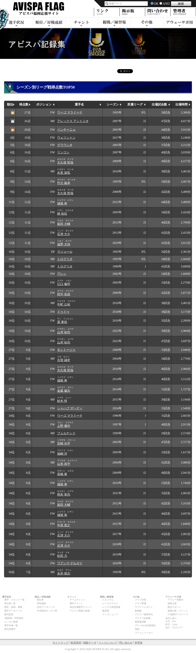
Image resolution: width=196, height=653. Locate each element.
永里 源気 (63, 172)
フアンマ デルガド (69, 563)
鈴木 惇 (62, 401)
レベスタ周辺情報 (111, 607)
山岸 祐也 (63, 332)
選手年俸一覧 (11, 625)
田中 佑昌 (63, 294)
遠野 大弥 (63, 244)
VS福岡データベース (178, 614)
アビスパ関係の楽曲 (80, 610)
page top (169, 589)
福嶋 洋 (62, 453)
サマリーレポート (144, 607)
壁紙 (137, 629)
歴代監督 (8, 614)
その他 (147, 22)
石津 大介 (63, 234)
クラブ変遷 (140, 603)
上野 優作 (63, 425)
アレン (61, 273)
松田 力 (62, 556)
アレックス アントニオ (73, 121)
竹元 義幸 (63, 183)
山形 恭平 (63, 464)
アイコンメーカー (144, 633)
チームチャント (77, 599)
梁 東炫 (62, 322)
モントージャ (66, 349)
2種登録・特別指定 (13, 618)
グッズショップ (110, 614)
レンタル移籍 (11, 621)
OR (156, 3)
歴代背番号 (10, 629)
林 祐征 (62, 213)
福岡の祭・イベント (178, 610)
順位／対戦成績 (49, 22)
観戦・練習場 (114, 22)
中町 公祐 (63, 304)
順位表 (40, 599)
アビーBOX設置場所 (145, 625)
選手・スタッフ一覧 (14, 599)
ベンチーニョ (66, 129)
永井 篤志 (63, 573)
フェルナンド (66, 433)
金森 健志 (63, 390)
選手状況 (16, 22)
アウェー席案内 (175, 599)
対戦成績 (41, 603)
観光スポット (174, 607)
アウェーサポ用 (179, 22)
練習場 (105, 610)
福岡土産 (172, 603)
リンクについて (108, 642)
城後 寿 (62, 203)
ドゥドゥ (63, 311)
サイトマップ (60, 642)
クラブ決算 (140, 599)
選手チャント (76, 603)
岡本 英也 (63, 494)
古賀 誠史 (63, 360)
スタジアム (108, 599)
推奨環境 (75, 642)
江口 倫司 (63, 284)
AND (166, 3)
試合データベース (46, 607)
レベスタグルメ (110, 603)
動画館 (138, 610)
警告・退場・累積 (13, 607)
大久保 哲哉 (65, 162)
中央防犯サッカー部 (47, 610)
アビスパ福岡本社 (144, 614)
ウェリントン (66, 137)
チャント (81, 22)
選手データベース (13, 610)
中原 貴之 (63, 525)
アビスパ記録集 (143, 618)
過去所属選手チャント (81, 607)
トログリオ (64, 259)
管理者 (139, 642)
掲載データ (89, 642)
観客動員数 (140, 621)
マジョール (64, 251)
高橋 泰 (62, 474)
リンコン (63, 152)
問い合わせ (126, 642)
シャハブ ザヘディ (69, 408)
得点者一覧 (10, 603)
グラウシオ (64, 145)
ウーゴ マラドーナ (69, 112)
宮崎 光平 (63, 443)
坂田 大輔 (63, 224)
